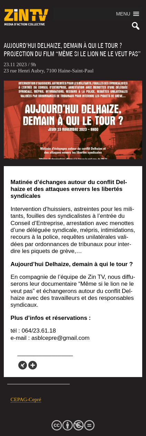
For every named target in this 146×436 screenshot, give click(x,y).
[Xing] (22, 365)
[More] (32, 365)
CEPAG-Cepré (26, 399)
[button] (123, 14)
